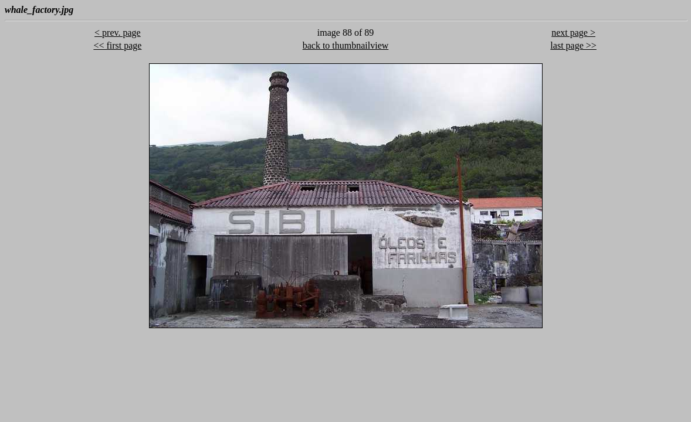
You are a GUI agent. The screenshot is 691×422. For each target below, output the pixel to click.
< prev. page (117, 33)
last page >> (573, 45)
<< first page (117, 45)
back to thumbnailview (346, 45)
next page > (573, 33)
